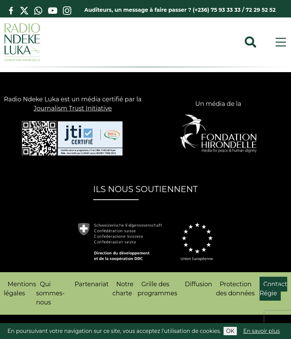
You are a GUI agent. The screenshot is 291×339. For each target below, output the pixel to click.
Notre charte (123, 289)
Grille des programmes (157, 289)
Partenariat (92, 284)
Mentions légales (20, 289)
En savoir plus (261, 331)
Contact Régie (273, 289)
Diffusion (198, 284)
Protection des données (235, 289)
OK (230, 331)
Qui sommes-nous (50, 293)
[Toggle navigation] (280, 42)
